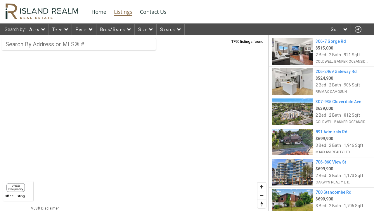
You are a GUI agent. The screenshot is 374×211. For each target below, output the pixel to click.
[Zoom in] (261, 187)
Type (57, 29)
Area (34, 29)
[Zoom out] (261, 195)
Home (98, 11)
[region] (134, 123)
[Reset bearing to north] (261, 204)
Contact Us (153, 11)
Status (167, 29)
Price (81, 29)
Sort (336, 29)
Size (142, 29)
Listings (123, 11)
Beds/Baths (112, 29)
